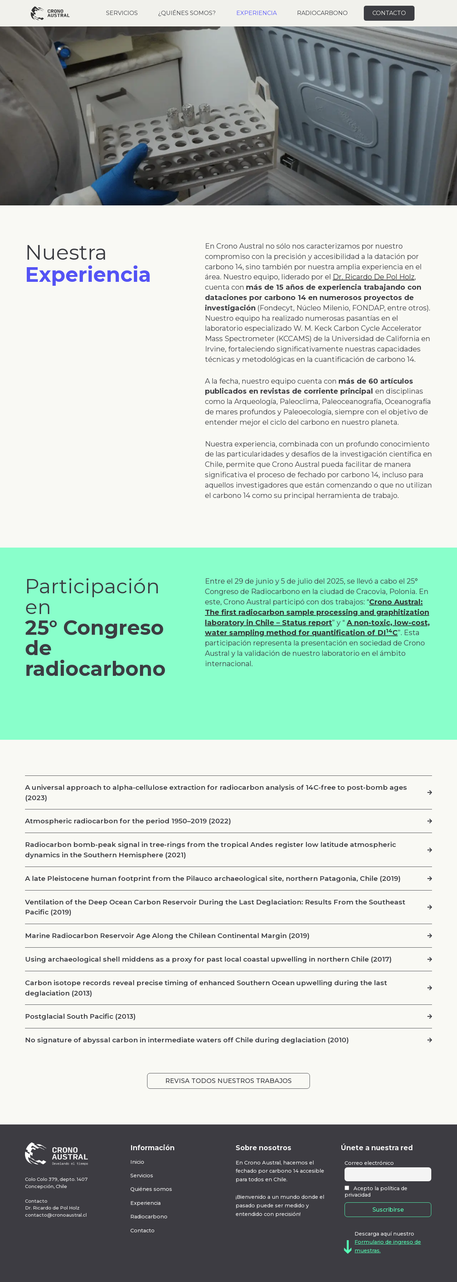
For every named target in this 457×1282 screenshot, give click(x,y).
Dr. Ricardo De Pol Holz (374, 277)
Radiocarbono (148, 1216)
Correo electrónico (369, 1163)
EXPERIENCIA (256, 13)
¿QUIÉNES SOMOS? (187, 13)
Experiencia (145, 1203)
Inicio (137, 1162)
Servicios (141, 1175)
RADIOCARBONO (322, 13)
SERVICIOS (122, 13)
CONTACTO (389, 13)
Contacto (142, 1230)
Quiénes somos (151, 1189)
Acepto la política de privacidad (376, 1191)
